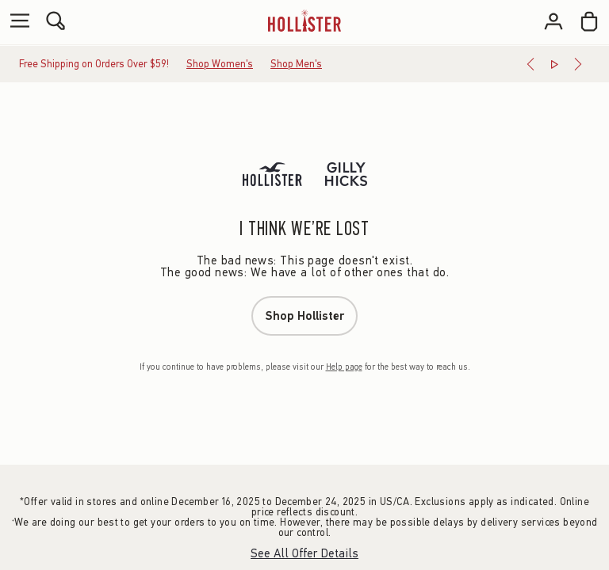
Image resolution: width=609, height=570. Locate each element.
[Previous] (530, 64)
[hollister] (304, 21)
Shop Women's (219, 63)
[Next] (578, 64)
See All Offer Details (304, 553)
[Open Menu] (16, 22)
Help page (344, 367)
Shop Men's (296, 63)
